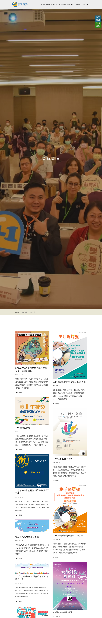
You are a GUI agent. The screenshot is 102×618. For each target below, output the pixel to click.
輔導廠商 (71, 4)
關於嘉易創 (45, 4)
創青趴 (78, 4)
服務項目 (62, 4)
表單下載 (85, 4)
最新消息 (54, 4)
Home (17, 312)
